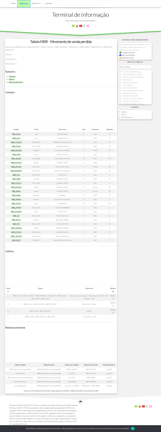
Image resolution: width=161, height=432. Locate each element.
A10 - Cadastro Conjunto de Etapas (131, 98)
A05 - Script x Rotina (125, 85)
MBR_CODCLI (16, 183)
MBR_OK (16, 216)
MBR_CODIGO (16, 142)
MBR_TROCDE (16, 236)
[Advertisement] (61, 111)
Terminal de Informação (80, 14)
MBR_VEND (16, 195)
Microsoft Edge (127, 55)
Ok (133, 428)
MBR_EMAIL (16, 191)
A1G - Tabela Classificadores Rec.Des (131, 104)
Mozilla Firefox (126, 58)
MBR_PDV (16, 224)
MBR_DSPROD (16, 150)
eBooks (49, 3)
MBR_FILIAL (16, 134)
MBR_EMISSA (16, 199)
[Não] (158, 428)
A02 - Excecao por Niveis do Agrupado (131, 77)
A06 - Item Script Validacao (128, 88)
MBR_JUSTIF (16, 203)
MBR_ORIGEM (16, 228)
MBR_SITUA (16, 220)
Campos (12, 76)
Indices (12, 79)
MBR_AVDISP (16, 208)
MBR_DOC (16, 175)
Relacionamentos (16, 82)
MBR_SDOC (16, 240)
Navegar (36, 3)
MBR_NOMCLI (16, 187)
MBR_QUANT (16, 158)
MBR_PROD (16, 146)
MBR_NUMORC (16, 171)
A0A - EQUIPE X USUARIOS (128, 96)
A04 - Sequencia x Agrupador (128, 82)
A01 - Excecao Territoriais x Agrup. (130, 74)
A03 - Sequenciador (125, 80)
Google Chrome (127, 52)
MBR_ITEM (16, 154)
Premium (24, 4)
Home (13, 3)
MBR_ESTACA (16, 232)
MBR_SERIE (16, 179)
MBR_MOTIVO (16, 163)
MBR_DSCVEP (16, 167)
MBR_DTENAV (16, 212)
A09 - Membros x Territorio (128, 93)
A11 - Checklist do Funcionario (129, 101)
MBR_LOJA (16, 138)
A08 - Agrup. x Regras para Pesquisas (131, 90)
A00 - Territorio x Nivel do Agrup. (130, 72)
